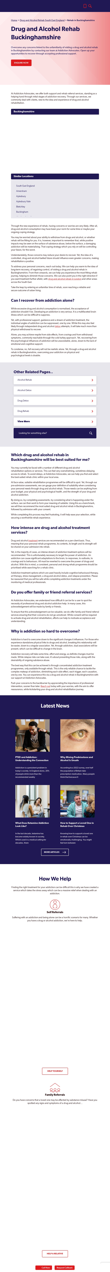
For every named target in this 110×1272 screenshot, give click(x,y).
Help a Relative (55, 1254)
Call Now (46, 1267)
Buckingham (22, 212)
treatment (33, 541)
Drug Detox (23, 401)
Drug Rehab (23, 411)
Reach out (45, 686)
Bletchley (20, 207)
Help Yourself (55, 1071)
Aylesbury (21, 196)
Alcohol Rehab (25, 380)
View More (24, 421)
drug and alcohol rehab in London (64, 279)
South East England (25, 186)
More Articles (51, 852)
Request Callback (65, 1267)
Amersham (21, 191)
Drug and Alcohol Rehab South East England (42, 20)
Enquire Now (21, 63)
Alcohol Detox (25, 390)
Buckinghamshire (24, 111)
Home (14, 20)
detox (58, 326)
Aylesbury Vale (23, 201)
